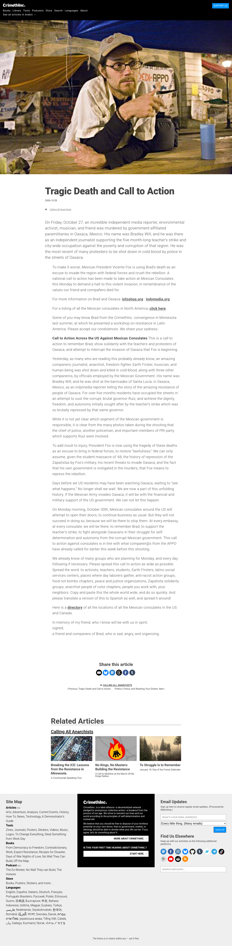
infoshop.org (132, 299)
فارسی (10, 910)
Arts (8, 812)
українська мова (31, 918)
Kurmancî (29, 923)
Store (49, 10)
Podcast (11, 865)
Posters (32, 830)
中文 (44, 901)
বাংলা (31, 914)
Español (22, 892)
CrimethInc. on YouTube (171, 859)
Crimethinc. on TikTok (221, 852)
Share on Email (99, 673)
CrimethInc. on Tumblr (200, 852)
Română (11, 914)
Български (33, 901)
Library (17, 10)
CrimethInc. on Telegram (214, 852)
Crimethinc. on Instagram (178, 852)
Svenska (41, 914)
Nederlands (23, 910)
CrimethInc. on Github (192, 852)
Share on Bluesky (106, 673)
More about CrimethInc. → (130, 838)
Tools (26, 10)
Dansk (52, 914)
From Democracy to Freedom (25, 847)
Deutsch (44, 892)
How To (11, 816)
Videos (54, 830)
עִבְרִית (61, 914)
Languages (71, 10)
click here (158, 308)
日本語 (20, 901)
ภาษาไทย (12, 918)
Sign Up (219, 829)
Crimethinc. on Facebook (171, 852)
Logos (10, 834)
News (21, 816)
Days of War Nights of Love (23, 856)
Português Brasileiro (19, 896)
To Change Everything (29, 834)
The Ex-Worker (15, 870)
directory (74, 607)
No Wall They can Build (40, 870)
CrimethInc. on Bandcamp (207, 852)
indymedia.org (158, 299)
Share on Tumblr (132, 673)
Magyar (35, 905)
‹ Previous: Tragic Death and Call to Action (89, 688)
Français (56, 892)
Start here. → (138, 853)
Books (7, 10)
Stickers (43, 830)
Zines (9, 830)
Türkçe (57, 905)
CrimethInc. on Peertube (163, 859)
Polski (49, 896)
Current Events (48, 812)
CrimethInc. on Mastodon (163, 852)
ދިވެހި (8, 923)
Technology (33, 816)
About (84, 10)
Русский (38, 896)
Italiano (33, 892)
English (10, 892)
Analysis (32, 812)
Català (62, 918)
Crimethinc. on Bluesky (185, 852)
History (64, 812)
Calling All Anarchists (60, 209)
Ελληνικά (61, 896)
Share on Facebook (126, 673)
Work (9, 852)
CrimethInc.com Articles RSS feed (185, 859)
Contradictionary (55, 847)
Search (58, 10)
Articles (11, 807)
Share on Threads (119, 673)
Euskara (46, 905)
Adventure (19, 812)
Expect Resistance (26, 852)
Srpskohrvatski (41, 910)
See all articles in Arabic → (19, 14)
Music (64, 830)
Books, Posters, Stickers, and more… (29, 883)
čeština (24, 905)
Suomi (10, 901)
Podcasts (38, 10)
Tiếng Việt (49, 918)
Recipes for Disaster (52, 852)
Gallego (17, 923)
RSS (18, 808)
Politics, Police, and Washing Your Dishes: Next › (140, 688)
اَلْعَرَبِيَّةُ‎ (22, 914)
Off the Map (21, 861)
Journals (20, 830)
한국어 (57, 910)
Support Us (220, 5)
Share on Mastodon (112, 673)
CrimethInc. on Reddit (178, 859)
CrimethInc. (14, 5)
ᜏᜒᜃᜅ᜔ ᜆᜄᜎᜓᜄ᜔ (55, 923)
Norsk (41, 923)
